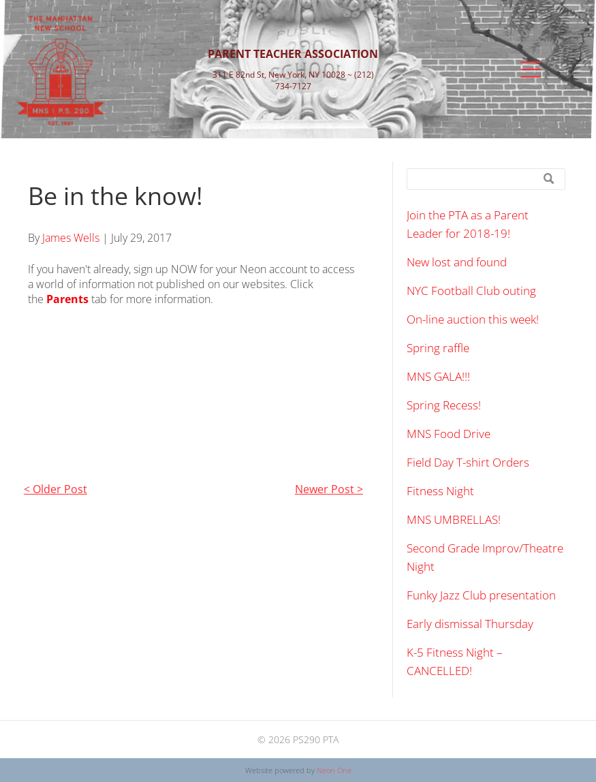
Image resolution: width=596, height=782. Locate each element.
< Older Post (55, 489)
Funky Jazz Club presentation (481, 595)
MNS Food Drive (448, 433)
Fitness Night (440, 491)
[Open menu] (530, 69)
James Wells (70, 237)
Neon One (334, 770)
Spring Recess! (444, 405)
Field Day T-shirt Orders (468, 462)
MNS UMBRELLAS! (454, 519)
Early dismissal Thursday (470, 623)
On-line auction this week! (473, 319)
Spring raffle (438, 348)
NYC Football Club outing (471, 290)
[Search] (486, 179)
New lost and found (457, 262)
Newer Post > (329, 489)
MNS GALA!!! (438, 376)
